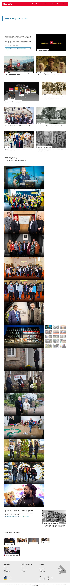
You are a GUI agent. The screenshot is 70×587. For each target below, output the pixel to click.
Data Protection (18, 584)
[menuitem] (33, 4)
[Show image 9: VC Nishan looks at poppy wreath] (63, 336)
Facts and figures (7, 571)
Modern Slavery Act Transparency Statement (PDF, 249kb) (47, 584)
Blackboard (23, 566)
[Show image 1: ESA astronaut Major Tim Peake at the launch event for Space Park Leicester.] (48, 327)
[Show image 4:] (48, 332)
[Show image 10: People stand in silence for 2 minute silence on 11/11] (48, 341)
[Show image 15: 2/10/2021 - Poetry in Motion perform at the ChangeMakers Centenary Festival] (63, 346)
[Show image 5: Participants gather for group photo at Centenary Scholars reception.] (56, 332)
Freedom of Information (11, 584)
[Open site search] (66, 4)
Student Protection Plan (62, 584)
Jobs (4, 572)
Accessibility (6, 567)
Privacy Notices (24, 584)
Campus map (42, 573)
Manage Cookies (35, 585)
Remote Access (24, 569)
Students (23, 571)
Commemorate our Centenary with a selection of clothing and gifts (16, 49)
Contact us (5, 570)
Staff (22, 570)
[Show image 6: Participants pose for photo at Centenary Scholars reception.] (63, 332)
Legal (5, 584)
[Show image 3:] (63, 327)
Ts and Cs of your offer (32, 584)
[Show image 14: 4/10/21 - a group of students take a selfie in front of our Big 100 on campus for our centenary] (56, 346)
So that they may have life (22, 38)
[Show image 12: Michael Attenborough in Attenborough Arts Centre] (63, 341)
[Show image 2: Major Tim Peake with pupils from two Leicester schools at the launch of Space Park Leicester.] (56, 327)
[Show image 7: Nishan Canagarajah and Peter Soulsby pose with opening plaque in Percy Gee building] (48, 336)
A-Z (4, 566)
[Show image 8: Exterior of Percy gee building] (56, 336)
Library (23, 567)
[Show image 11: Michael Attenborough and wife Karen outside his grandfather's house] (56, 341)
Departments (6, 569)
